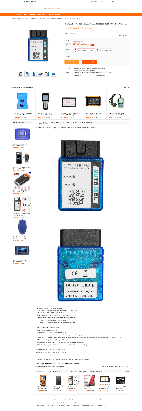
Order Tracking (42, 14)
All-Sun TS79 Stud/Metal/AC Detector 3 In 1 (117, 366)
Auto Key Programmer (29, 18)
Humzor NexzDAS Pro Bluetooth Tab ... (104, 387)
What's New (33, 14)
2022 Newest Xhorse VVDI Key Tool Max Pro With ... (21, 214)
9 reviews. (124, 35)
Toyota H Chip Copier (58, 363)
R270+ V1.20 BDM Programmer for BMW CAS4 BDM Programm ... (89, 114)
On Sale (26, 14)
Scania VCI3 (76, 405)
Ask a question (101, 75)
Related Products (86, 123)
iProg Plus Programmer (88, 405)
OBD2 (71, 318)
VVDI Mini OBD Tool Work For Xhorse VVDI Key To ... (21, 191)
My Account (94, 1)
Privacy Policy (69, 399)
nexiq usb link (100, 405)
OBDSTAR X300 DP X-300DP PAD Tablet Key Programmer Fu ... (112, 114)
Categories (18, 14)
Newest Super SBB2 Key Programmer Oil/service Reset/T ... (65, 114)
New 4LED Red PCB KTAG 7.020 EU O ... (120, 387)
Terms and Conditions (79, 399)
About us (88, 399)
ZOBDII (70, 402)
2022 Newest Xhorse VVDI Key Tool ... (73, 387)
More (127, 371)
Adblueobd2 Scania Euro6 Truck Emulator (52, 366)
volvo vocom (40, 405)
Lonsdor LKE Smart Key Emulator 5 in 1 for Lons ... (20, 237)
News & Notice (49, 399)
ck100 (68, 405)
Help (102, 1)
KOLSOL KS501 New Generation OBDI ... (43, 387)
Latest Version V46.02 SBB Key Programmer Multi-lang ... (17, 114)
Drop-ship (57, 14)
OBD (50, 127)
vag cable (61, 405)
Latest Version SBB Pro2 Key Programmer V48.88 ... (21, 144)
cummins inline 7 (51, 405)
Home (14, 15)
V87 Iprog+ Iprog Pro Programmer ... (58, 387)
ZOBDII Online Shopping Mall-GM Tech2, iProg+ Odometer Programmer (27, 9)
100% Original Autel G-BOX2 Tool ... (89, 387)
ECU (67, 318)
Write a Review (72, 123)
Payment (50, 14)
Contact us (94, 399)
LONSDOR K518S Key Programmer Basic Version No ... (22, 260)
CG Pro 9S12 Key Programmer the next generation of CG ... (41, 114)
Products (18, 18)
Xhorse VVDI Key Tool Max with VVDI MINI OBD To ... (22, 168)
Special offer (75, 363)
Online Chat (77, 75)
